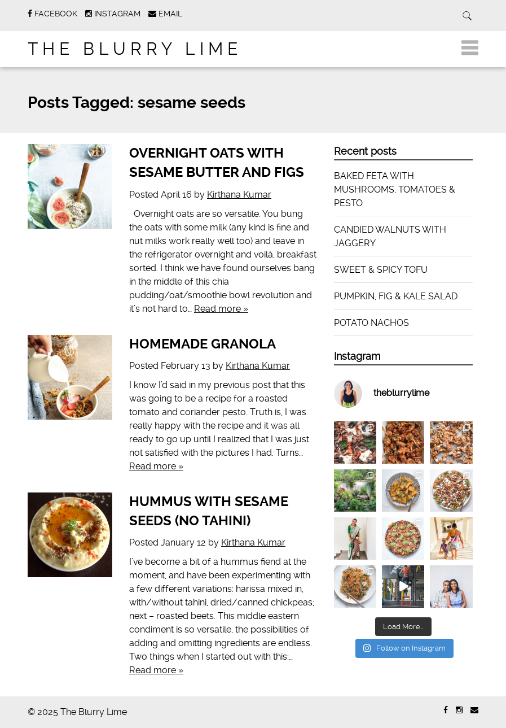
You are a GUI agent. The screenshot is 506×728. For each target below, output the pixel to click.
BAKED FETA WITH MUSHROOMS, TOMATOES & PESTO (394, 189)
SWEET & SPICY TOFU (381, 269)
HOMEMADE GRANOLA (202, 344)
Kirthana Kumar (239, 194)
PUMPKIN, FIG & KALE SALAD (395, 296)
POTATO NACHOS (371, 322)
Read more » (221, 308)
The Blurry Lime (135, 49)
